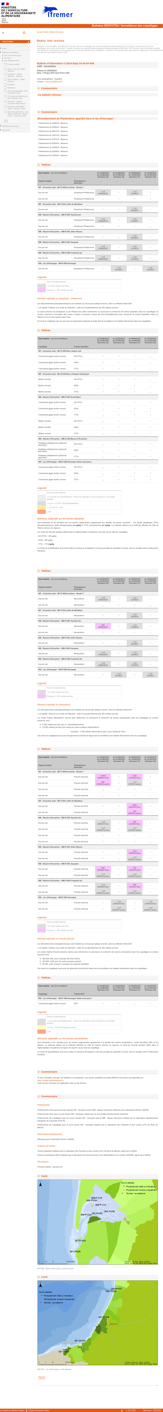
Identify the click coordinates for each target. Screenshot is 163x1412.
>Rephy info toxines (56, 32)
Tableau (46, 164)
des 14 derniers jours (13, 55)
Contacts (5, 1410)
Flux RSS (6, 130)
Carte (4, 48)
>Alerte (45, 32)
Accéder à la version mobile (38, 1410)
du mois (7, 58)
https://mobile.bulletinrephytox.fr (50, 1080)
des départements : (12, 61)
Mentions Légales (17, 1410)
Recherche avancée (10, 126)
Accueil (40, 32)
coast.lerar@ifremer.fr (54, 82)
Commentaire (49, 88)
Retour (41, 1378)
